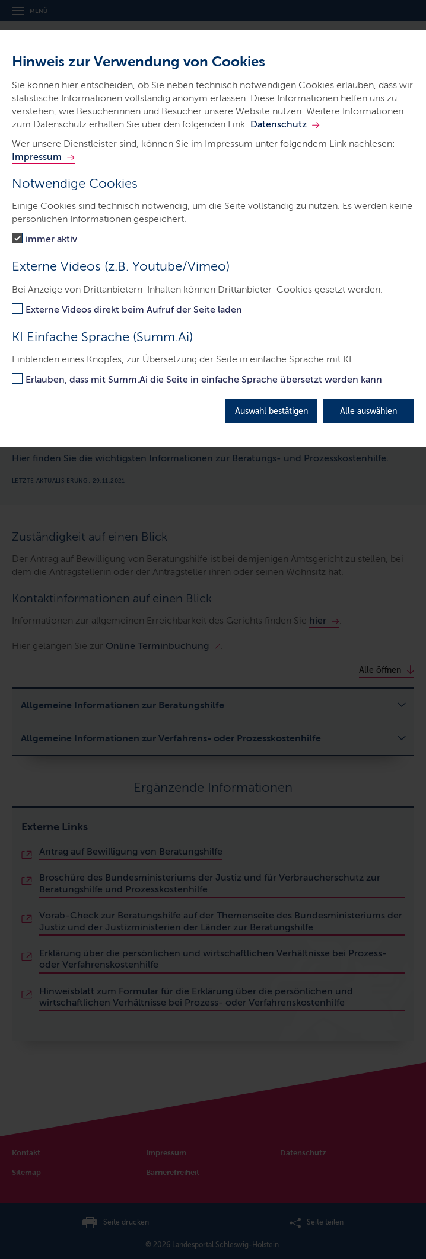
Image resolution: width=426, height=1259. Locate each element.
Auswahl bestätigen (271, 411)
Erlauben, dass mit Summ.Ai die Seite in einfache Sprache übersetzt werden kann (204, 379)
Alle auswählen (368, 411)
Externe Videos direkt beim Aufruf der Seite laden (134, 309)
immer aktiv (51, 239)
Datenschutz (278, 124)
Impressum (37, 156)
